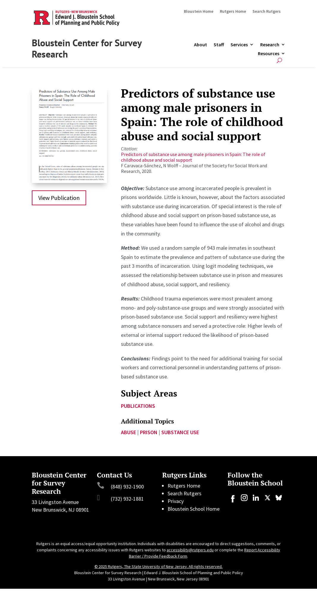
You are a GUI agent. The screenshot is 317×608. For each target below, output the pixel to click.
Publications (138, 405)
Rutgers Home (233, 11)
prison (148, 432)
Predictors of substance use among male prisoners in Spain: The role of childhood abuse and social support (193, 157)
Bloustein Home (198, 11)
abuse (128, 432)
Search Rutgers (267, 11)
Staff (219, 44)
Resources (268, 53)
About (200, 44)
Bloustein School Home (194, 508)
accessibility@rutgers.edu (190, 550)
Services (239, 44)
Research (269, 44)
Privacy (176, 501)
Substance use (180, 432)
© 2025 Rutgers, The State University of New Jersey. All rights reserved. (158, 566)
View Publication (59, 197)
